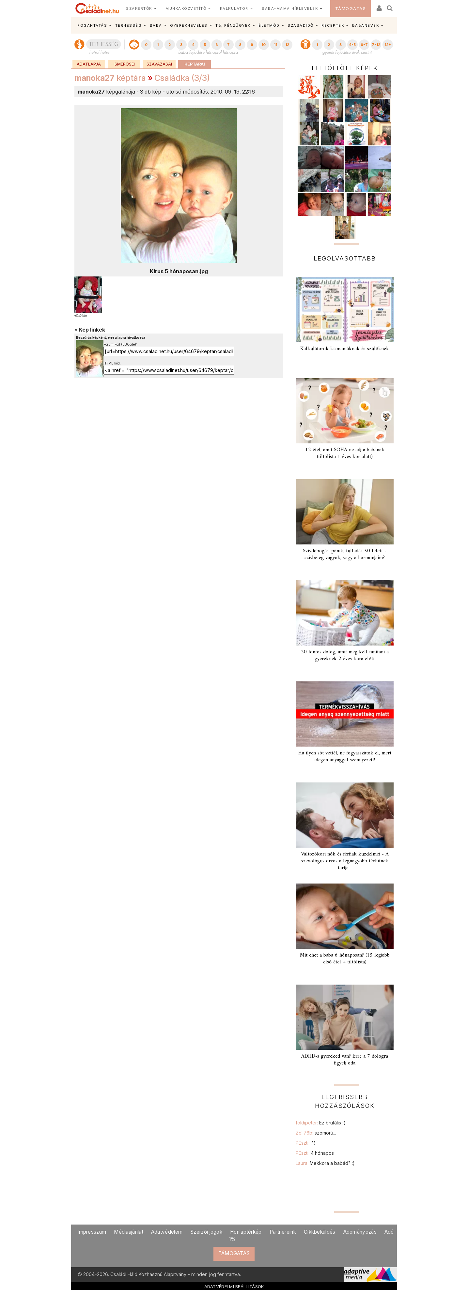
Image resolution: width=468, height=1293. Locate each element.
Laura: (325, 1163)
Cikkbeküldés (319, 1232)
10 (263, 44)
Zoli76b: (316, 1133)
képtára (110, 78)
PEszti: (305, 1143)
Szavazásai (159, 64)
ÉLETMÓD (269, 25)
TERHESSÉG (128, 25)
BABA (156, 25)
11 (275, 44)
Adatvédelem (166, 1232)
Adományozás (360, 1232)
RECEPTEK (332, 25)
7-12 (376, 44)
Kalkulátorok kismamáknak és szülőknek (344, 348)
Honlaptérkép (246, 1232)
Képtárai (194, 64)
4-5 (352, 44)
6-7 (364, 44)
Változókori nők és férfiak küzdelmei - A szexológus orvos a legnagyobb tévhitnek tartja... (345, 861)
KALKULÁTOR (234, 8)
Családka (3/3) (182, 78)
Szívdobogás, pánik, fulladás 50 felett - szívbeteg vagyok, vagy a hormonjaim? (344, 554)
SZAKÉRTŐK (139, 8)
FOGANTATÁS (92, 25)
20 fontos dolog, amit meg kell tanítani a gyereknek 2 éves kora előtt (345, 655)
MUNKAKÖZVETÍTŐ (185, 8)
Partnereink (283, 1232)
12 (287, 44)
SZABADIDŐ (301, 25)
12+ (387, 44)
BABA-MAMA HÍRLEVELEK (290, 8)
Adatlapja (89, 64)
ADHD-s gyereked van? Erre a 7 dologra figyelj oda (344, 1060)
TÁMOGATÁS (350, 8)
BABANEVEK (365, 25)
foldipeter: (320, 1122)
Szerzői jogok (206, 1232)
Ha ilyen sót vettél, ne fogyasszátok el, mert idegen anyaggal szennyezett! (344, 757)
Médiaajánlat (128, 1232)
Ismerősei (124, 64)
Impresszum (91, 1232)
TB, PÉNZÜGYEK (233, 25)
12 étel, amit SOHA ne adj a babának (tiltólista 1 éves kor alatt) (344, 453)
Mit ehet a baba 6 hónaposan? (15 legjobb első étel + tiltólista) (345, 959)
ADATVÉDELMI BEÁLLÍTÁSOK (234, 1286)
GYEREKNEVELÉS (189, 25)
